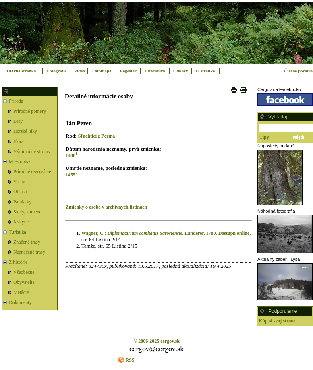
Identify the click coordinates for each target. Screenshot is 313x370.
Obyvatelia (24, 282)
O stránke (205, 70)
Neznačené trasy (29, 252)
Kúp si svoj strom (277, 321)
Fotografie (56, 70)
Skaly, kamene (27, 212)
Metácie (21, 292)
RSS (129, 360)
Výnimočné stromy (31, 151)
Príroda (16, 101)
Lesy (18, 121)
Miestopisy (19, 161)
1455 (70, 175)
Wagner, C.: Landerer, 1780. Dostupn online (165, 233)
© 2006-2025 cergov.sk (156, 341)
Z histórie (18, 262)
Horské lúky (25, 131)
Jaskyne (21, 222)
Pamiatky (22, 202)
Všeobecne (24, 272)
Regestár (128, 70)
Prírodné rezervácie (32, 171)
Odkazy (180, 70)
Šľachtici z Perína (96, 136)
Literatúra (155, 70)
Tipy (264, 137)
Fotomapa (102, 70)
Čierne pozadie (298, 70)
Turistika (17, 232)
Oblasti (20, 191)
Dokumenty (20, 302)
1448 (70, 155)
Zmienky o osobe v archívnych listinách (106, 207)
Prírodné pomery (29, 111)
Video (79, 70)
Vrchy (19, 181)
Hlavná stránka (21, 70)
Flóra (18, 141)
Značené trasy (26, 242)
